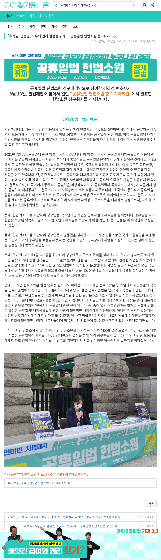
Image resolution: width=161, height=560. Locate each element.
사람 (32, 26)
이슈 (21, 26)
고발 (76, 26)
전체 (10, 26)
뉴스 (10, 15)
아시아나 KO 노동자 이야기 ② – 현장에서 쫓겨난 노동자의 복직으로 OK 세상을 (71, 517)
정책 (54, 26)
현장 (43, 26)
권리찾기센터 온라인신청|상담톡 (80, 5)
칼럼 (65, 26)
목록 (151, 503)
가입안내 (35, 15)
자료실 (21, 15)
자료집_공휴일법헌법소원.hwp (30, 483)
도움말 (50, 15)
